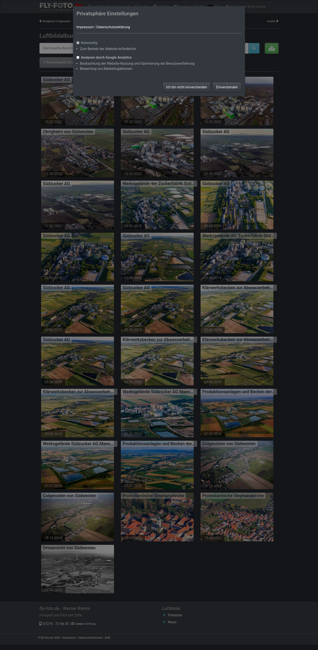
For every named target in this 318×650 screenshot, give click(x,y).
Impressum (85, 27)
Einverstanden (227, 87)
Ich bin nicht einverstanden (186, 87)
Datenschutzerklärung (113, 27)
